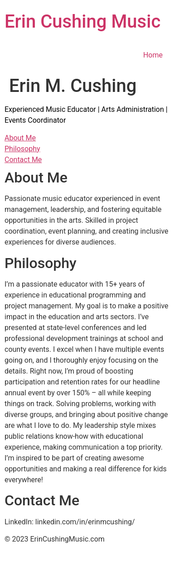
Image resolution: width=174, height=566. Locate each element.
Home (153, 55)
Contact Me (23, 159)
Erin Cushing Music (82, 21)
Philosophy (22, 148)
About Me (20, 138)
